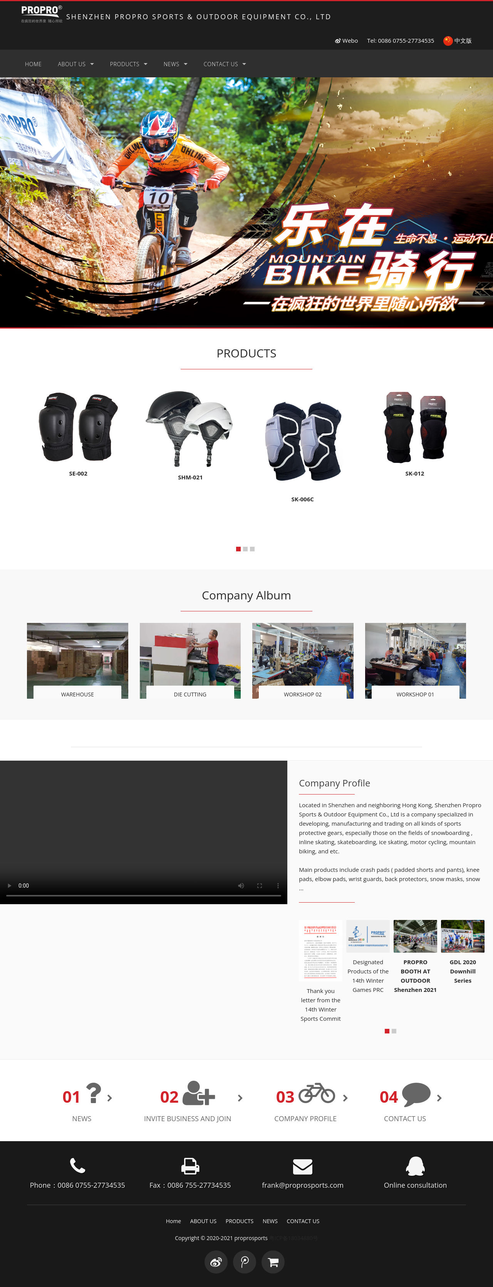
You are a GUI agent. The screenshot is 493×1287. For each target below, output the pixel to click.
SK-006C (302, 499)
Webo (346, 40)
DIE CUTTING (190, 694)
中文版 (457, 40)
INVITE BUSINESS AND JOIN (187, 1118)
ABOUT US (72, 64)
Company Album (246, 595)
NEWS (171, 64)
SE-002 (78, 473)
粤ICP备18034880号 (293, 1238)
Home (33, 64)
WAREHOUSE (77, 694)
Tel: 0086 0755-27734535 (400, 40)
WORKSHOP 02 (303, 694)
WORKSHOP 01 (415, 694)
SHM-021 (190, 477)
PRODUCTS (124, 64)
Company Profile (305, 1118)
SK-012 (414, 473)
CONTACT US (221, 64)
